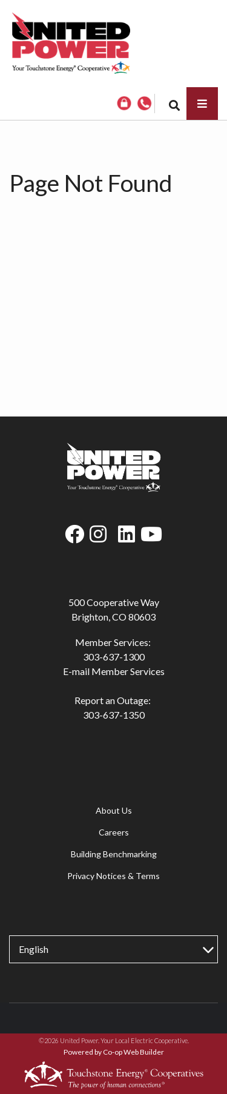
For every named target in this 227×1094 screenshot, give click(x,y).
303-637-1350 (114, 714)
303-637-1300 (114, 656)
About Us (114, 810)
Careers (114, 832)
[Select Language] (113, 949)
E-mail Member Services (114, 671)
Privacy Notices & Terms (113, 876)
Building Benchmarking (114, 854)
